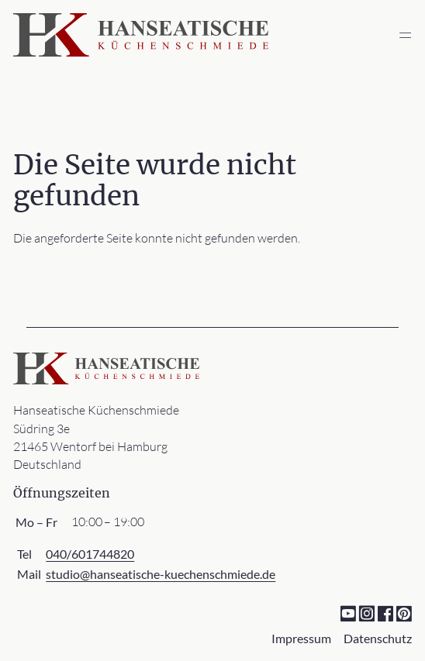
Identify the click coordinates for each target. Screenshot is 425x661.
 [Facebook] (385, 613)
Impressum (301, 638)
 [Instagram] (366, 613)
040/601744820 (90, 553)
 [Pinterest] (404, 613)
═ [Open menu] (405, 34)
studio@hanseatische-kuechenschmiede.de (160, 573)
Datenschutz (378, 638)
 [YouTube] (348, 613)
